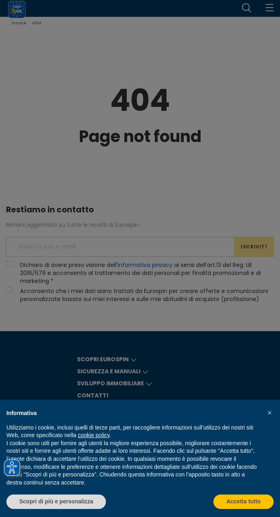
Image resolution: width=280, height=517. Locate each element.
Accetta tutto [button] (243, 501)
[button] (269, 412)
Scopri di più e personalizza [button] (56, 501)
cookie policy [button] (94, 435)
